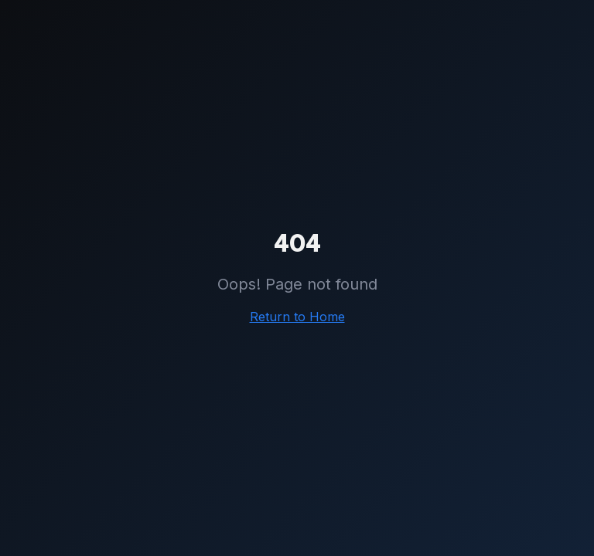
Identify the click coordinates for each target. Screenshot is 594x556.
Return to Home (297, 316)
